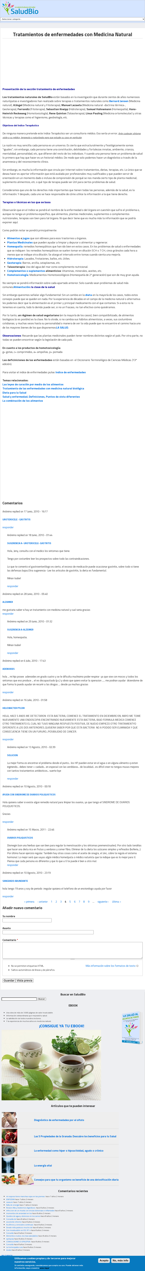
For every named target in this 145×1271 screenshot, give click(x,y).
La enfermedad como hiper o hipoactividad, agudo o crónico (68, 1151)
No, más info (120, 1260)
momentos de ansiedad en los (19, 1213)
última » (116, 902)
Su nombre (8, 916)
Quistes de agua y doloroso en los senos (23, 1216)
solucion (12, 755)
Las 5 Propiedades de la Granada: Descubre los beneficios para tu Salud (75, 1136)
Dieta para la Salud (14, 392)
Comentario (10, 940)
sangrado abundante (15, 881)
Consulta (10, 1233)
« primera (29, 902)
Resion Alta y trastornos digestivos (21, 1207)
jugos (26, 238)
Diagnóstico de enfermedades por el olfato (59, 1120)
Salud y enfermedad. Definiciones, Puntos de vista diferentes (41, 397)
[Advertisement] (28, 60)
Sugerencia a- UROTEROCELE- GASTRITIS (29, 543)
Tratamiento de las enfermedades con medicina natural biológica (43, 388)
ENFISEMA (10, 1199)
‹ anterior (43, 902)
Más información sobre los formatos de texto (111, 966)
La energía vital (43, 1166)
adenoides (8, 669)
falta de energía (12, 1204)
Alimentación (21, 287)
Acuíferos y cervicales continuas (20, 1224)
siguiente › (103, 902)
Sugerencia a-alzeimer (20, 629)
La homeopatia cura (14, 1247)
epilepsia (10, 1238)
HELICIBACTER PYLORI (13, 708)
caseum (9, 1202)
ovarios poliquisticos (20, 838)
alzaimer (7, 602)
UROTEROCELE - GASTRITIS (16, 519)
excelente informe (14, 1221)
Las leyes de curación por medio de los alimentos (32, 384)
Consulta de (11, 1219)
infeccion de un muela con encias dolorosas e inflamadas (30, 1210)
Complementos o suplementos (26, 271)
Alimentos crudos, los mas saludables (22, 1235)
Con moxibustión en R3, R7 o (18, 1230)
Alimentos (13, 238)
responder (8, 527)
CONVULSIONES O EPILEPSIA (18, 1241)
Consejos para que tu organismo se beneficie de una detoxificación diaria (76, 1180)
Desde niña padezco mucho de (19, 1227)
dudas (8, 1249)
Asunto (6, 928)
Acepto (104, 1260)
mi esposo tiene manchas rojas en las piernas (25, 1196)
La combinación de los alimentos (22, 401)
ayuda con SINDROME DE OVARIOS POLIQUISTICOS (29, 794)
